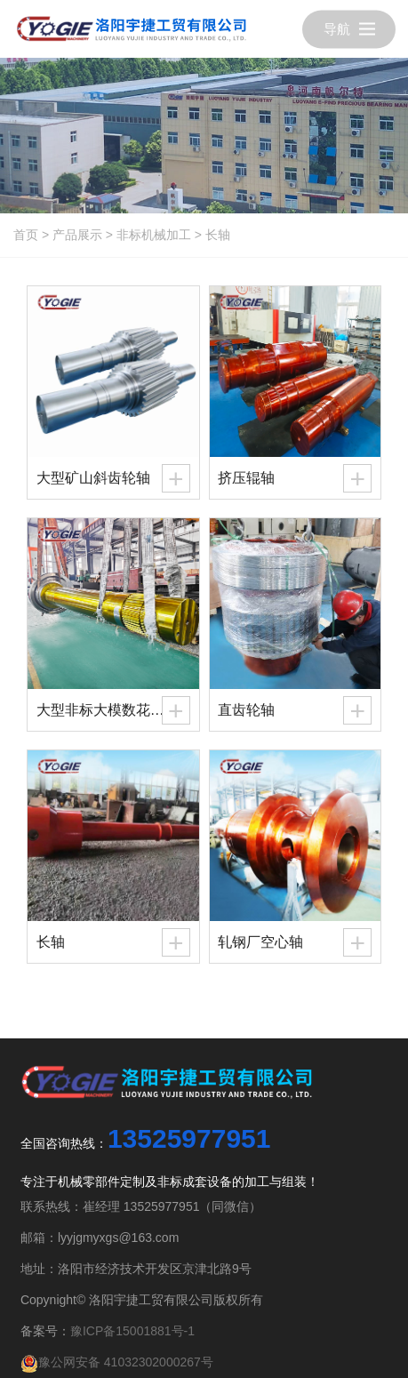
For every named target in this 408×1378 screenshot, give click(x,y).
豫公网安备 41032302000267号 (116, 1362)
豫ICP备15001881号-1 (132, 1331)
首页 (25, 235)
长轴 (217, 235)
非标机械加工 (153, 235)
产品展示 (77, 235)
